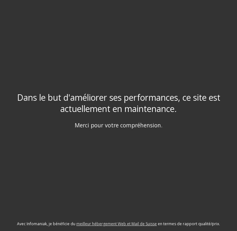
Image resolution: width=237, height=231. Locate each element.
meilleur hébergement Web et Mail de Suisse (116, 224)
